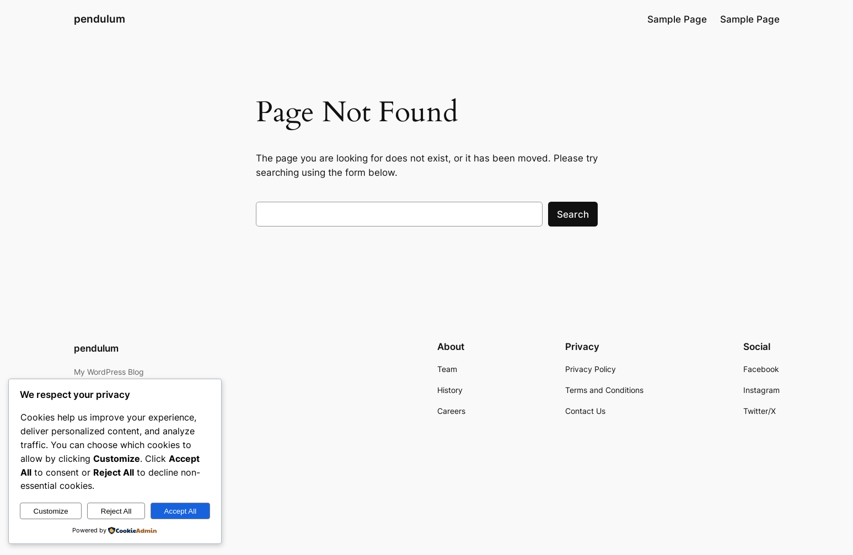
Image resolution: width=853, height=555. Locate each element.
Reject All (116, 511)
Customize (51, 511)
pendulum (99, 18)
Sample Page (677, 19)
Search (573, 214)
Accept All (180, 511)
